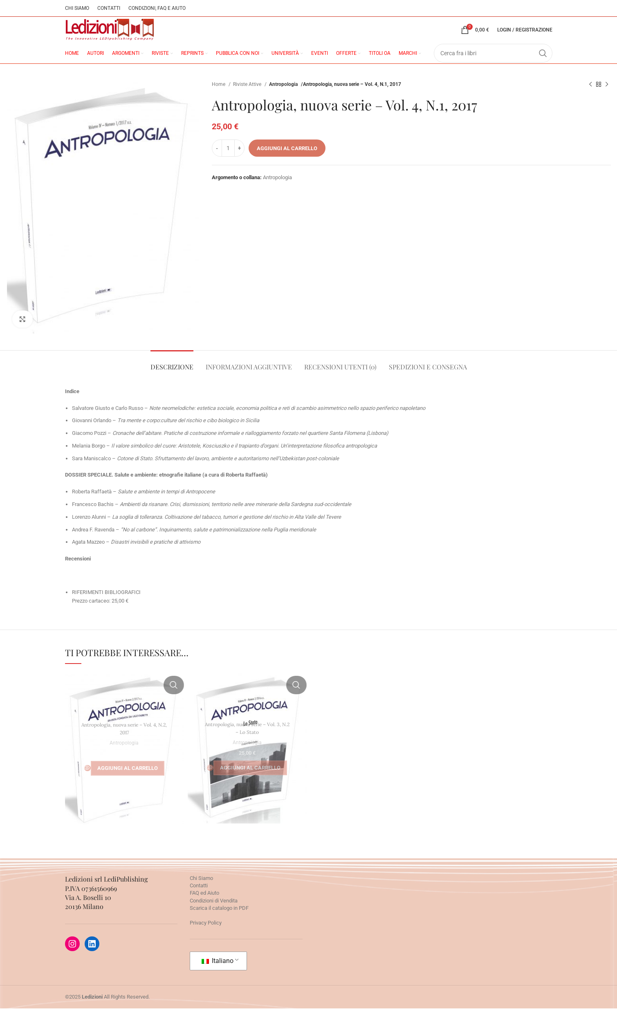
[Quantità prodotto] (228, 165)
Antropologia (284, 101)
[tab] (171, 379)
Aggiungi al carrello (287, 165)
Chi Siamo (201, 896)
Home (219, 101)
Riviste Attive (248, 101)
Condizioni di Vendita (214, 918)
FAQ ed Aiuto (204, 910)
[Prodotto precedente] (590, 102)
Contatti (199, 903)
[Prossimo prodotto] (607, 102)
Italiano (217, 978)
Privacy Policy (206, 940)
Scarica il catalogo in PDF (219, 925)
